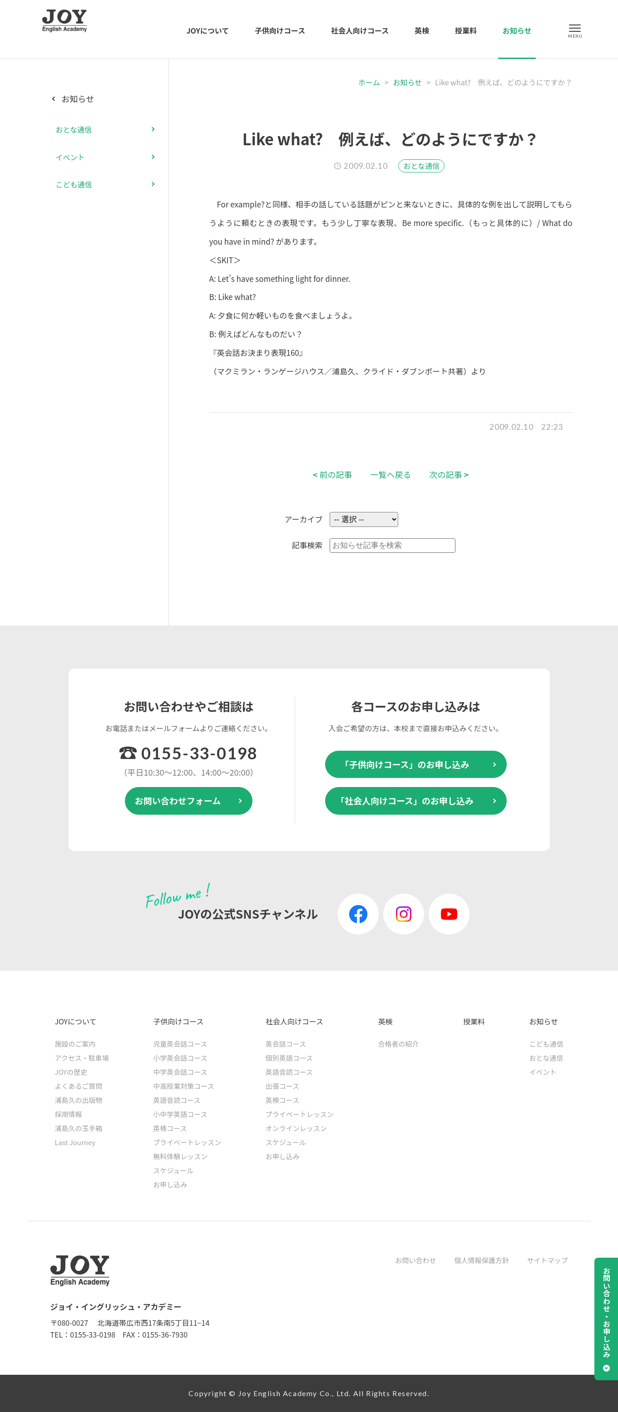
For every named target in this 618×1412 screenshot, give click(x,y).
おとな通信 (421, 165)
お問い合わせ (415, 1260)
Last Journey (75, 1142)
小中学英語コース (180, 1114)
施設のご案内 (75, 1043)
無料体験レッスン (180, 1156)
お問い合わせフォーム (178, 800)
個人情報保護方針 (481, 1260)
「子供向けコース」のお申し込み (404, 764)
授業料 (466, 30)
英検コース (170, 1128)
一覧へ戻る (391, 474)
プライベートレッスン (187, 1142)
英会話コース (286, 1043)
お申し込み (170, 1184)
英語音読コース (176, 1100)
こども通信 (74, 184)
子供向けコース (280, 30)
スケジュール (173, 1170)
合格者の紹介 (398, 1043)
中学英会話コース (180, 1072)
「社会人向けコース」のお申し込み (405, 800)
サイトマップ (547, 1260)
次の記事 (449, 474)
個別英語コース (289, 1058)
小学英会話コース (180, 1058)
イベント (70, 157)
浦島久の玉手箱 (79, 1128)
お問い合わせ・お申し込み (606, 1312)
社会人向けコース (360, 30)
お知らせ (517, 30)
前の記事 (332, 474)
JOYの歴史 (71, 1072)
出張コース (282, 1086)
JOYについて (208, 30)
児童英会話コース (180, 1043)
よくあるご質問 (79, 1086)
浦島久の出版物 (79, 1100)
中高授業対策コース (183, 1086)
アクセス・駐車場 (82, 1058)
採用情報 (68, 1114)
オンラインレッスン (296, 1128)
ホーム (369, 82)
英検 (422, 30)
